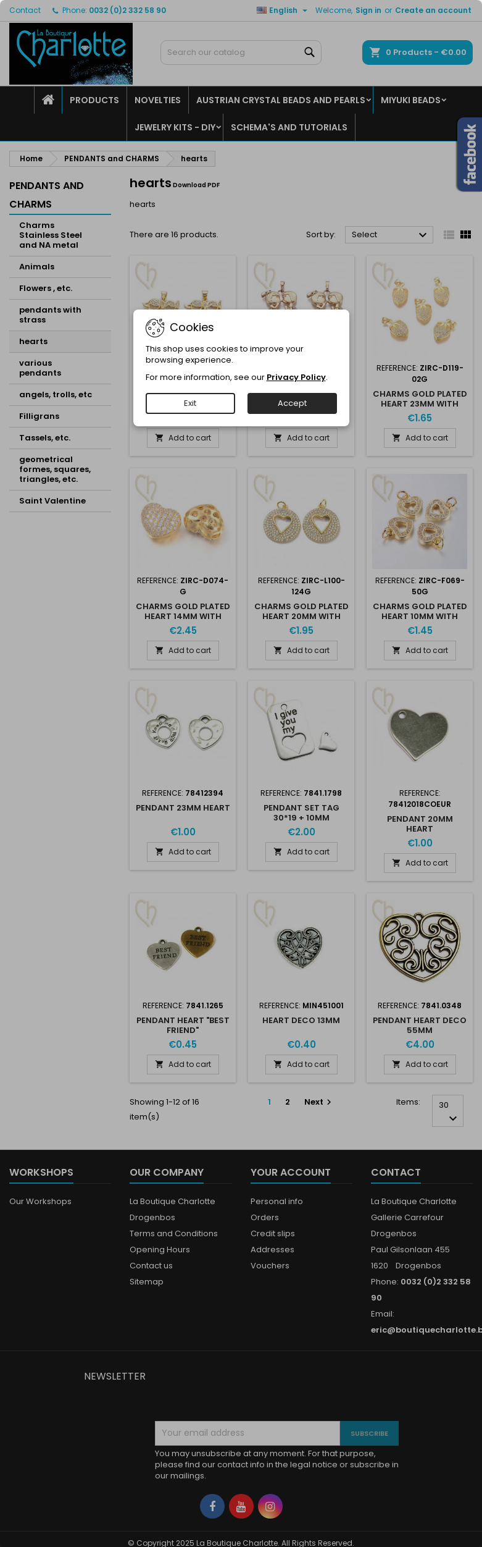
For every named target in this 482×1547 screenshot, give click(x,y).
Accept (292, 403)
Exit (190, 403)
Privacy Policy (296, 377)
